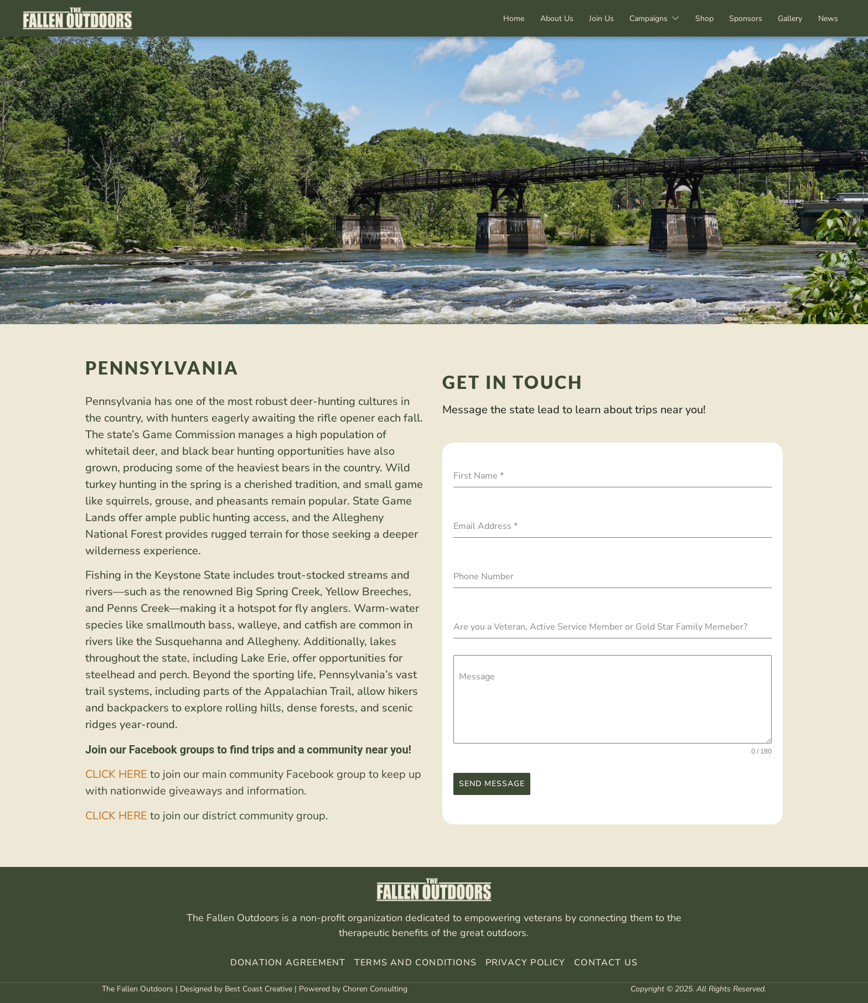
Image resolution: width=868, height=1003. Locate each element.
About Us (550, 18)
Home (507, 18)
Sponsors (743, 18)
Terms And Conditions (415, 963)
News (828, 18)
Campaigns (650, 18)
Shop (701, 18)
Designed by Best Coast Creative (236, 989)
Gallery (789, 18)
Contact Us (606, 963)
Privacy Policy (524, 963)
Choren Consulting (375, 989)
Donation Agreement (288, 963)
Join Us (596, 18)
